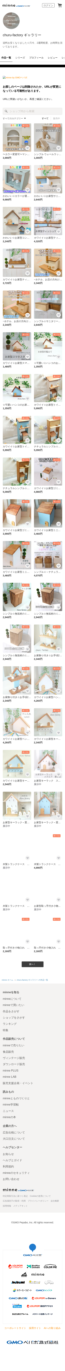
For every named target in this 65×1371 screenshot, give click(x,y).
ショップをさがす (14, 1017)
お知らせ (8, 1154)
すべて (45, 118)
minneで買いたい (13, 1005)
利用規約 (8, 1166)
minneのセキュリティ (16, 1172)
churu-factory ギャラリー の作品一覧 (32, 980)
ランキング (10, 1023)
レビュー (53, 57)
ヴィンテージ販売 (14, 1057)
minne (18, 1189)
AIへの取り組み (52, 1328)
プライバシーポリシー (38, 1201)
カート (60, 5)
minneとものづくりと (16, 1098)
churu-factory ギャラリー (22, 35)
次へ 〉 (32, 964)
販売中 (56, 118)
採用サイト (35, 1328)
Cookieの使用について (40, 1196)
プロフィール (36, 57)
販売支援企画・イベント (18, 1083)
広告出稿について (14, 1132)
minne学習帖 (11, 1104)
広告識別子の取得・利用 (14, 1201)
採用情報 (7, 1206)
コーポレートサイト (15, 1328)
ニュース (8, 1110)
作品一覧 (6, 57)
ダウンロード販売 (14, 1064)
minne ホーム (7, 980)
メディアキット (20, 1206)
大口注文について (14, 1138)
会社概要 (55, 1201)
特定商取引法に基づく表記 (15, 1196)
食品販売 (8, 1051)
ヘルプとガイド (12, 1160)
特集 (5, 1030)
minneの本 (9, 1117)
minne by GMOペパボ (16, 5)
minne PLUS (10, 1070)
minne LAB (9, 1076)
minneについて (12, 998)
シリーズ (20, 57)
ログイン (48, 5)
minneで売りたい (13, 1045)
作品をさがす (11, 1011)
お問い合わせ (11, 1179)
